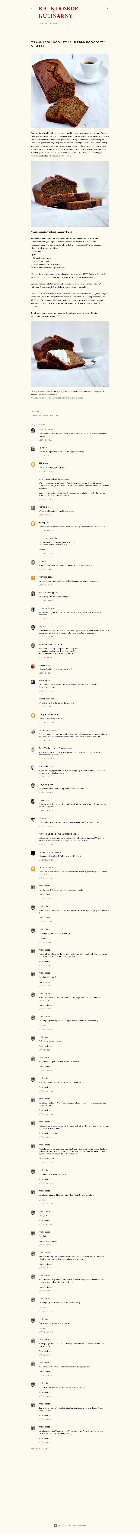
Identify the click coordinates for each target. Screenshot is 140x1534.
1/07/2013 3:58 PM (46, 600)
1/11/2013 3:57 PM (45, 986)
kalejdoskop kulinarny (58, 12)
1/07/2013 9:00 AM (46, 471)
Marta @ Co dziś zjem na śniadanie (55, 834)
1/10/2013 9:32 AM (46, 860)
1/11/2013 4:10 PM (45, 1396)
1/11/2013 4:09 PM (45, 1355)
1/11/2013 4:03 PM (45, 1163)
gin (40, 818)
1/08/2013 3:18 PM (46, 792)
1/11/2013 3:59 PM (45, 1070)
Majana (42, 680)
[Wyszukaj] (107, 7)
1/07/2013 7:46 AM (46, 440)
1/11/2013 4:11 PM (45, 1442)
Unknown (43, 867)
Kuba (41, 522)
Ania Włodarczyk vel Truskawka (54, 748)
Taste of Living (46, 592)
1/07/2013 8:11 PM (45, 657)
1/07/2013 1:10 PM (45, 554)
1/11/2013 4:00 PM (46, 1091)
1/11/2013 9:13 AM (45, 878)
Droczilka (43, 429)
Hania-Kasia (44, 608)
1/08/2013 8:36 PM (46, 810)
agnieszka (43, 766)
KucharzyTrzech (46, 852)
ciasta (40, 415)
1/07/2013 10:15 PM (46, 740)
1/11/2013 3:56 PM (45, 965)
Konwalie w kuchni (47, 644)
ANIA (41, 463)
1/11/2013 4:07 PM (45, 1291)
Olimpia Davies (46, 714)
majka (42, 886)
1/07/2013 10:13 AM (46, 515)
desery (45, 415)
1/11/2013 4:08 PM (46, 1332)
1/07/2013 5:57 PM (46, 637)
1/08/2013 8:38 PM (46, 826)
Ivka (41, 800)
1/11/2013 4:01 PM (45, 1137)
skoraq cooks (45, 730)
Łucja (41, 665)
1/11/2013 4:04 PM (46, 1183)
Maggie (42, 626)
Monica (42, 577)
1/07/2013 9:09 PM (46, 673)
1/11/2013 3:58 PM (45, 1029)
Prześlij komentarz (40, 1448)
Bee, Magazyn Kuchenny (51, 479)
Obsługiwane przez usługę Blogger (70, 1525)
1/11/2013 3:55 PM (45, 922)
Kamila (42, 507)
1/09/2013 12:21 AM (46, 844)
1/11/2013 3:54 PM (45, 899)
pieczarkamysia (46, 538)
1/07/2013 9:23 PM (46, 707)
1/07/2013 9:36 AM (46, 499)
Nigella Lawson (55, 415)
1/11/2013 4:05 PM (45, 1224)
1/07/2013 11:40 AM (46, 530)
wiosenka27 (44, 699)
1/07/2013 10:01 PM (46, 722)
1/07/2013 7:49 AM (46, 456)
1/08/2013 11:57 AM (46, 777)
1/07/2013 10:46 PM (46, 759)
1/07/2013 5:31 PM (45, 619)
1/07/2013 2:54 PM (46, 569)
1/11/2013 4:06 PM (45, 1268)
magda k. (43, 784)
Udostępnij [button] (35, 411)
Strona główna (49, 23)
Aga (41, 447)
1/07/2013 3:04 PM (46, 585)
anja (41, 561)
